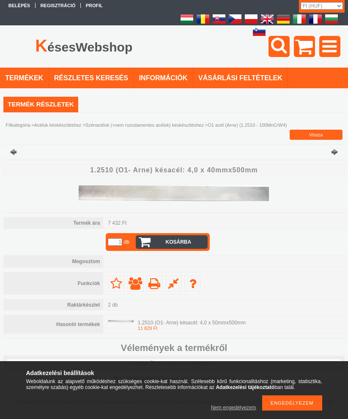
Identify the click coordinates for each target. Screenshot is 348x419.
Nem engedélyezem (233, 408)
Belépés (19, 5)
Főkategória (17, 125)
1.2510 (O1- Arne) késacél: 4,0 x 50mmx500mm (192, 323)
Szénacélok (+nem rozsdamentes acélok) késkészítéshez (144, 125)
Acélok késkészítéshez (57, 125)
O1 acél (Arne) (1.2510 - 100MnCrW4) (247, 125)
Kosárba (179, 242)
